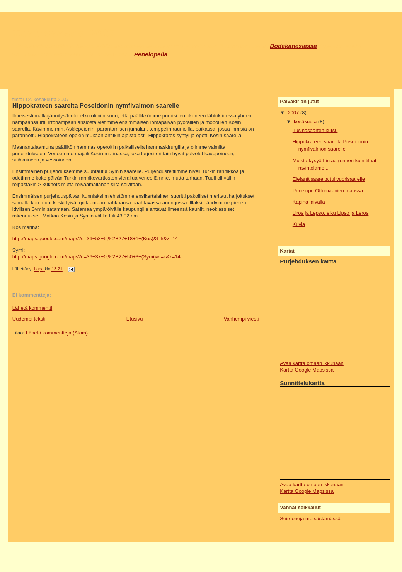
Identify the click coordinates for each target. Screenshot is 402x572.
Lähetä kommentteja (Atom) (57, 333)
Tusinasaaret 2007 (64, 33)
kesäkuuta (306, 121)
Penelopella (150, 54)
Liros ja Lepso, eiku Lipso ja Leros (331, 213)
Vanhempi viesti (241, 319)
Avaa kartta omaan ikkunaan (312, 363)
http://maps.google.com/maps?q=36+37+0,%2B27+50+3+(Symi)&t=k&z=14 (96, 257)
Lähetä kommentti (32, 308)
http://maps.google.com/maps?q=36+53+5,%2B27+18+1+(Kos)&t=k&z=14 (95, 238)
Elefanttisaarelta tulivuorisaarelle (329, 179)
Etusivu (134, 319)
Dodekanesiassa (293, 45)
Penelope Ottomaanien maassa (328, 190)
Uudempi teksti (29, 319)
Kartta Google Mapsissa (307, 370)
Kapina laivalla (309, 202)
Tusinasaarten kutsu (315, 130)
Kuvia (299, 224)
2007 (294, 112)
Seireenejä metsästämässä (310, 518)
